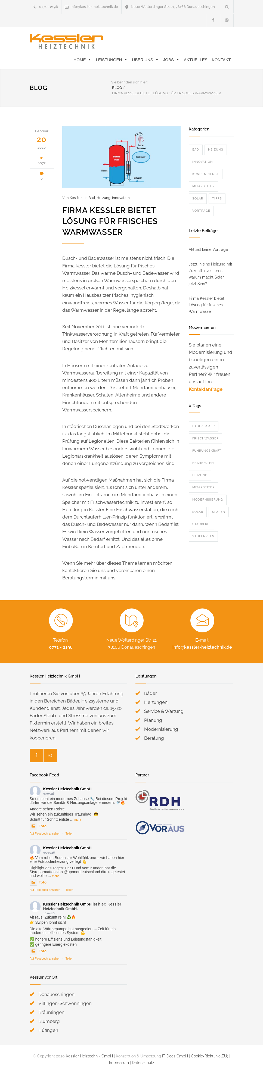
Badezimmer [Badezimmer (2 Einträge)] (203, 426)
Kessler (76, 198)
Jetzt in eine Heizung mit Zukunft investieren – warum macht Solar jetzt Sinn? (210, 274)
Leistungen (112, 59)
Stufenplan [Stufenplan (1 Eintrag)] (203, 536)
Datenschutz (143, 1062)
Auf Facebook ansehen (45, 833)
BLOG (38, 87)
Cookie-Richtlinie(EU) (209, 1056)
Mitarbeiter (203, 186)
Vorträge (201, 211)
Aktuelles (196, 59)
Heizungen (156, 702)
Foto (38, 826)
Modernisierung (161, 729)
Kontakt (221, 59)
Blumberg (49, 1021)
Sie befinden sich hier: (129, 82)
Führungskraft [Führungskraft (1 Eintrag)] (206, 450)
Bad (91, 198)
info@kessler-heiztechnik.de (94, 7)
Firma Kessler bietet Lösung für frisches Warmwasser (110, 221)
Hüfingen (48, 1030)
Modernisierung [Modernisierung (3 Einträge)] (207, 499)
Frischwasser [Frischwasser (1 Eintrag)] (205, 438)
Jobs (171, 59)
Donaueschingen (56, 994)
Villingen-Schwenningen (65, 1003)
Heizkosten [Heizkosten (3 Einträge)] (203, 463)
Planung (153, 720)
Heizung (103, 198)
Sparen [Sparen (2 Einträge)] (218, 512)
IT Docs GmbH (175, 1056)
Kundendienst (205, 174)
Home (82, 59)
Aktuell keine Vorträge (208, 249)
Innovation (121, 198)
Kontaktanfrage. (206, 389)
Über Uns (145, 59)
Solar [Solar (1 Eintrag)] (197, 512)
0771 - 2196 (61, 647)
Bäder (150, 693)
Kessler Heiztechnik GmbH (67, 789)
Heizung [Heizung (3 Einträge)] (200, 475)
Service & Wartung (164, 711)
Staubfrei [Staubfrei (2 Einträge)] (201, 524)
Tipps (217, 198)
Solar (197, 198)
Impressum (119, 1062)
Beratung (154, 738)
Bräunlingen (51, 1012)
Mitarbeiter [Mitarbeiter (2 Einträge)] (203, 487)
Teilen (69, 833)
